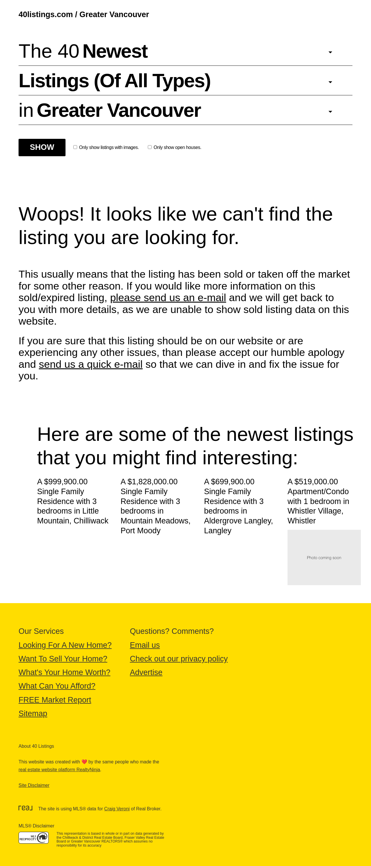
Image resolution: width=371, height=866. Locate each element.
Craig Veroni (117, 808)
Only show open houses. (174, 147)
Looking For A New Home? (65, 645)
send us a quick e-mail (91, 364)
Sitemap (33, 713)
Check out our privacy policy (179, 658)
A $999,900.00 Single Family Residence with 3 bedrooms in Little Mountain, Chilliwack (72, 501)
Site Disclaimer (34, 785)
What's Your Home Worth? (64, 672)
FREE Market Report (55, 700)
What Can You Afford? (57, 686)
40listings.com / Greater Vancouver (84, 14)
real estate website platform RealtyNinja (59, 769)
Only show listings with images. (106, 147)
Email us (145, 645)
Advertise (146, 672)
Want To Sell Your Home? (63, 658)
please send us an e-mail (168, 297)
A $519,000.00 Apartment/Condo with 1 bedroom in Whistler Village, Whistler (318, 501)
